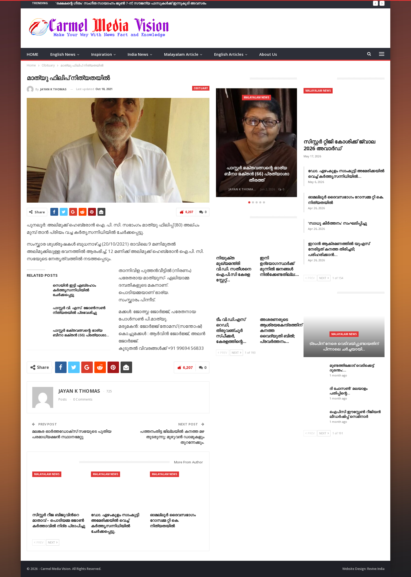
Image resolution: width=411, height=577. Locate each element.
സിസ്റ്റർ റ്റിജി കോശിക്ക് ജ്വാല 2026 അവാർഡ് (339, 145)
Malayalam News (47, 474)
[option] (256, 143)
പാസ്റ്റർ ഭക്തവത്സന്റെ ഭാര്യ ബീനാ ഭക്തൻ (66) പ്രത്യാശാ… (81, 332)
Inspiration (101, 54)
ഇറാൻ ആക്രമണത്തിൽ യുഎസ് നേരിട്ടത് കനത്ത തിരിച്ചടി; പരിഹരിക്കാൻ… (339, 249)
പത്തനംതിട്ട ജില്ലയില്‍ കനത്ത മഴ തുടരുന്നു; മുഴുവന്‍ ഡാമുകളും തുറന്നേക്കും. (172, 437)
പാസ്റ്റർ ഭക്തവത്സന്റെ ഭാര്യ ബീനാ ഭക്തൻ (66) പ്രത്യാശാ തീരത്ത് (256, 174)
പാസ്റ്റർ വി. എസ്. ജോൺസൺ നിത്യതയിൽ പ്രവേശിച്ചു (79, 310)
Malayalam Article (181, 54)
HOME (32, 54)
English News (62, 54)
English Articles (229, 54)
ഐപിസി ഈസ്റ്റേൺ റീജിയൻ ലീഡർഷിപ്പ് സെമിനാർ (355, 414)
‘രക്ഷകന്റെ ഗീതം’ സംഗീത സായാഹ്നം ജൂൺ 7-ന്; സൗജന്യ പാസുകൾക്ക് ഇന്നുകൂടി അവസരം (131, 3)
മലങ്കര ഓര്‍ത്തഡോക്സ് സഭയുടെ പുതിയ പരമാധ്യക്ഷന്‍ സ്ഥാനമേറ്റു (71, 434)
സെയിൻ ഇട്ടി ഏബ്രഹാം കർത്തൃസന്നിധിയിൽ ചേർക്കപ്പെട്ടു (74, 290)
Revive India (376, 569)
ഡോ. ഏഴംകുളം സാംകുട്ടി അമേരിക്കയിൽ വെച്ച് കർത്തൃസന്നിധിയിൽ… (346, 173)
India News (138, 54)
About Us (268, 54)
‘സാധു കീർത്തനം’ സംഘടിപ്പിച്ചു (337, 223)
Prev (39, 542)
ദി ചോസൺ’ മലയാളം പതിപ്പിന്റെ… (348, 391)
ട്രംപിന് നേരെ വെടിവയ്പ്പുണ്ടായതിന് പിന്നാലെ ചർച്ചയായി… (344, 346)
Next (52, 542)
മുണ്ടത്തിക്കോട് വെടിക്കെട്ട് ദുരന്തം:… (351, 368)
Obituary (201, 88)
